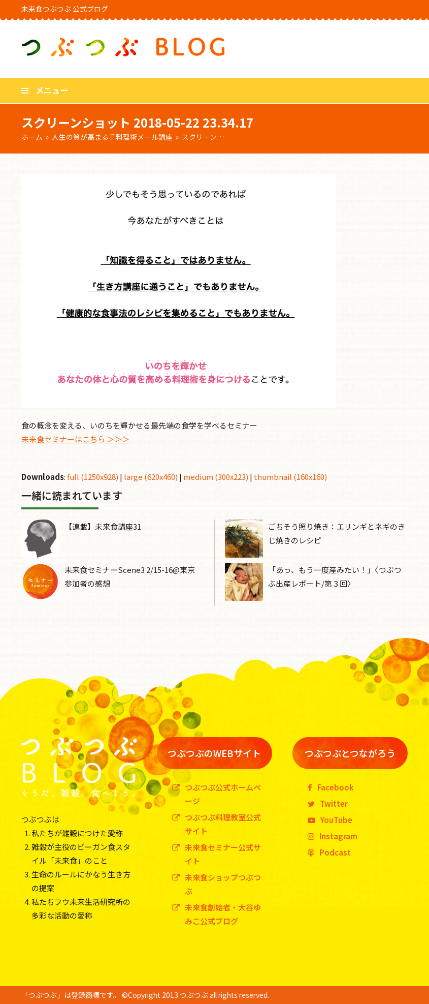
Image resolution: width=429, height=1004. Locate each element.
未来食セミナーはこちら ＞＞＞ (75, 439)
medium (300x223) (215, 476)
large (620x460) (151, 476)
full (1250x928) (92, 476)
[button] (44, 90)
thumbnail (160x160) (290, 476)
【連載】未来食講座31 (102, 526)
